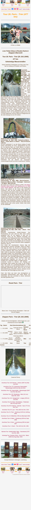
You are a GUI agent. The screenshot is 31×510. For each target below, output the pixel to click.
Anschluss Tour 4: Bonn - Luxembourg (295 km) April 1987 (15, 423)
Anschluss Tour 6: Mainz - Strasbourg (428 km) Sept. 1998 (15, 419)
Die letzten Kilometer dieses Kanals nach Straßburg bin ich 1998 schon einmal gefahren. (15, 186)
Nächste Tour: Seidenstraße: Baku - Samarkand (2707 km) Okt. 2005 (15, 432)
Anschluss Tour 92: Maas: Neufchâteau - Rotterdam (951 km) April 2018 (15, 402)
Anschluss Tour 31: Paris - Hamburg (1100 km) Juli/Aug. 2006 (15, 412)
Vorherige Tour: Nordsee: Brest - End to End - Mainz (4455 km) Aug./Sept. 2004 (15, 436)
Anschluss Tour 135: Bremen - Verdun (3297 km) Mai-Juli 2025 (15, 383)
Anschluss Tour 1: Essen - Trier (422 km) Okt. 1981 (15, 426)
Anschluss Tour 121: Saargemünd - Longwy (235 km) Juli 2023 (15, 399)
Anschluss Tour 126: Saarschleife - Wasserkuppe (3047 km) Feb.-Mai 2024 (15, 391)
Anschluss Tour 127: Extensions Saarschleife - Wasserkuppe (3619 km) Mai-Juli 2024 (16, 387)
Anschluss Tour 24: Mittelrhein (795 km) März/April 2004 (15, 416)
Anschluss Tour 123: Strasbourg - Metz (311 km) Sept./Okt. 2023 (15, 395)
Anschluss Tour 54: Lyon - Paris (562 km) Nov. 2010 (15, 409)
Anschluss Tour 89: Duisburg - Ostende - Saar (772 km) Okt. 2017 (15, 406)
